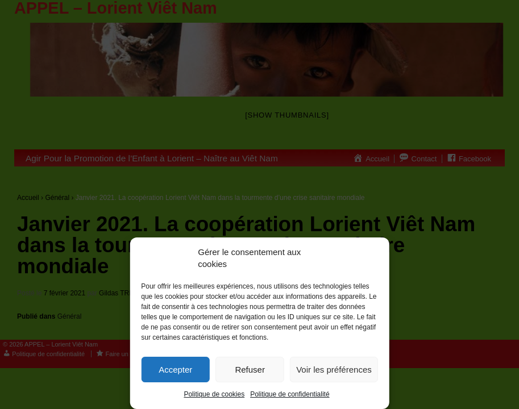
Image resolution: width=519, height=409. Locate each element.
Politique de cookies (214, 394)
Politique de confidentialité (289, 394)
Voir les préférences (334, 369)
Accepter (175, 369)
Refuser (250, 369)
